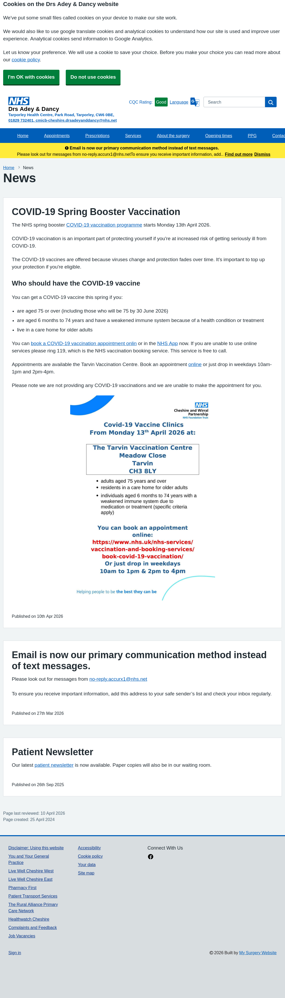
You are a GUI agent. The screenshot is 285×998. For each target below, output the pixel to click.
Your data (87, 864)
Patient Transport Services (32, 896)
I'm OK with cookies (31, 76)
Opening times (218, 135)
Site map (86, 873)
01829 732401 (21, 120)
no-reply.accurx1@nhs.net (118, 679)
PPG (252, 135)
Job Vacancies (21, 936)
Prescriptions (97, 135)
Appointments (57, 135)
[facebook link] (150, 857)
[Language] (184, 102)
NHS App (167, 343)
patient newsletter (54, 765)
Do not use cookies (93, 76)
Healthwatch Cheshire (28, 919)
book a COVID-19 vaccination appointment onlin (84, 343)
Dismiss (262, 154)
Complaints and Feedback (32, 927)
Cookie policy (90, 856)
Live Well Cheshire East (30, 879)
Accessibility (89, 848)
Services (133, 135)
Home (23, 135)
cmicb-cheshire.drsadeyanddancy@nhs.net (76, 120)
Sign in (14, 953)
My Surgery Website (258, 953)
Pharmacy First (22, 888)
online (195, 364)
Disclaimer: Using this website (36, 848)
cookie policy (26, 59)
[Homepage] (67, 104)
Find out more (239, 154)
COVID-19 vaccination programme (104, 224)
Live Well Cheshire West (30, 871)
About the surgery (173, 135)
